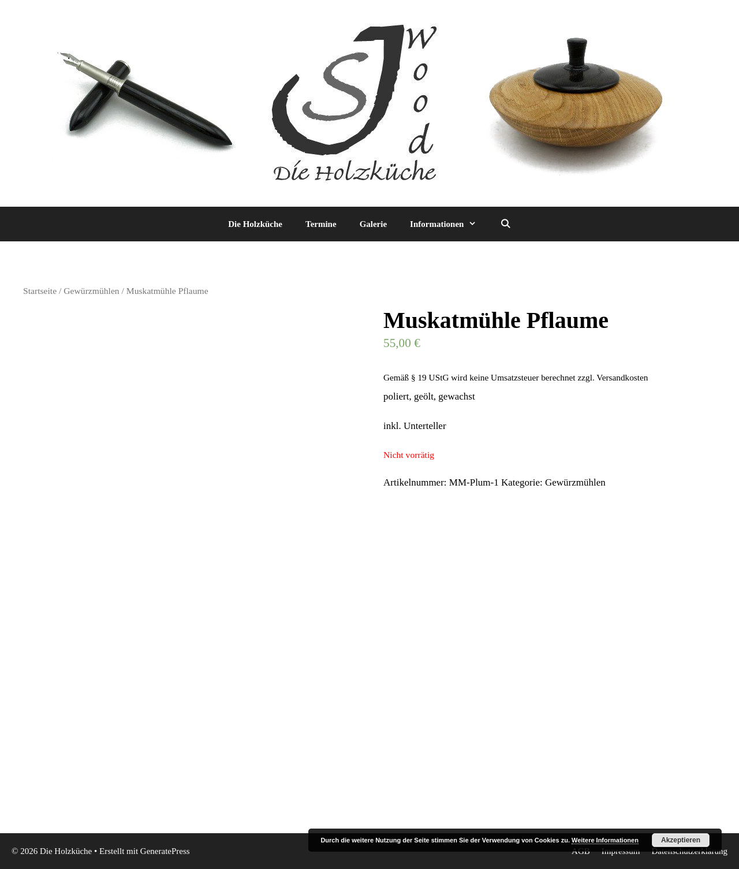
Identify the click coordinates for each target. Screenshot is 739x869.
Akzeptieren (680, 840)
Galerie (373, 224)
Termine (321, 224)
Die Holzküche (255, 224)
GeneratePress (165, 851)
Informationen (449, 224)
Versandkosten (622, 377)
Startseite (40, 291)
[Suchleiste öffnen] (505, 224)
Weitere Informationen (605, 840)
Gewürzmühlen (91, 291)
